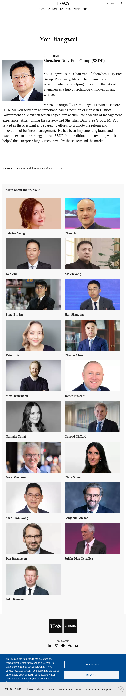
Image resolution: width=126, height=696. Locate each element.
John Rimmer (15, 599)
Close (121, 689)
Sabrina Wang (15, 233)
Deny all (91, 675)
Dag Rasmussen (16, 558)
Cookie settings (92, 664)
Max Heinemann (17, 396)
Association (48, 8)
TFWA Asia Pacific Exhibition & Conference (30, 168)
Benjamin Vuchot (76, 518)
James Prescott (75, 396)
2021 (65, 168)
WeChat (70, 646)
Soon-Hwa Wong (17, 518)
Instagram (56, 646)
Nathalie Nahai (16, 436)
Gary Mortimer (16, 477)
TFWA (63, 3)
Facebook (63, 646)
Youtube (77, 646)
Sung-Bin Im (14, 314)
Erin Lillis (12, 355)
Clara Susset (73, 477)
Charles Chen (74, 355)
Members (80, 8)
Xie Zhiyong (73, 274)
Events (65, 8)
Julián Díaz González (79, 558)
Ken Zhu (12, 274)
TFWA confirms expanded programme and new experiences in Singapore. (57, 689)
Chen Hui (71, 233)
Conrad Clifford (75, 436)
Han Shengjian (74, 314)
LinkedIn (49, 646)
